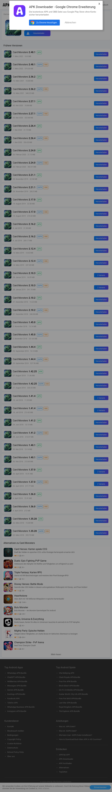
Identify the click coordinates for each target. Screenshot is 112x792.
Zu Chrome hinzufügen (46, 22)
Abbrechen (70, 22)
